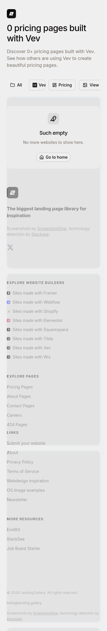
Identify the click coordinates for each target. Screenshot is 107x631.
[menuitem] (37, 85)
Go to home (53, 157)
